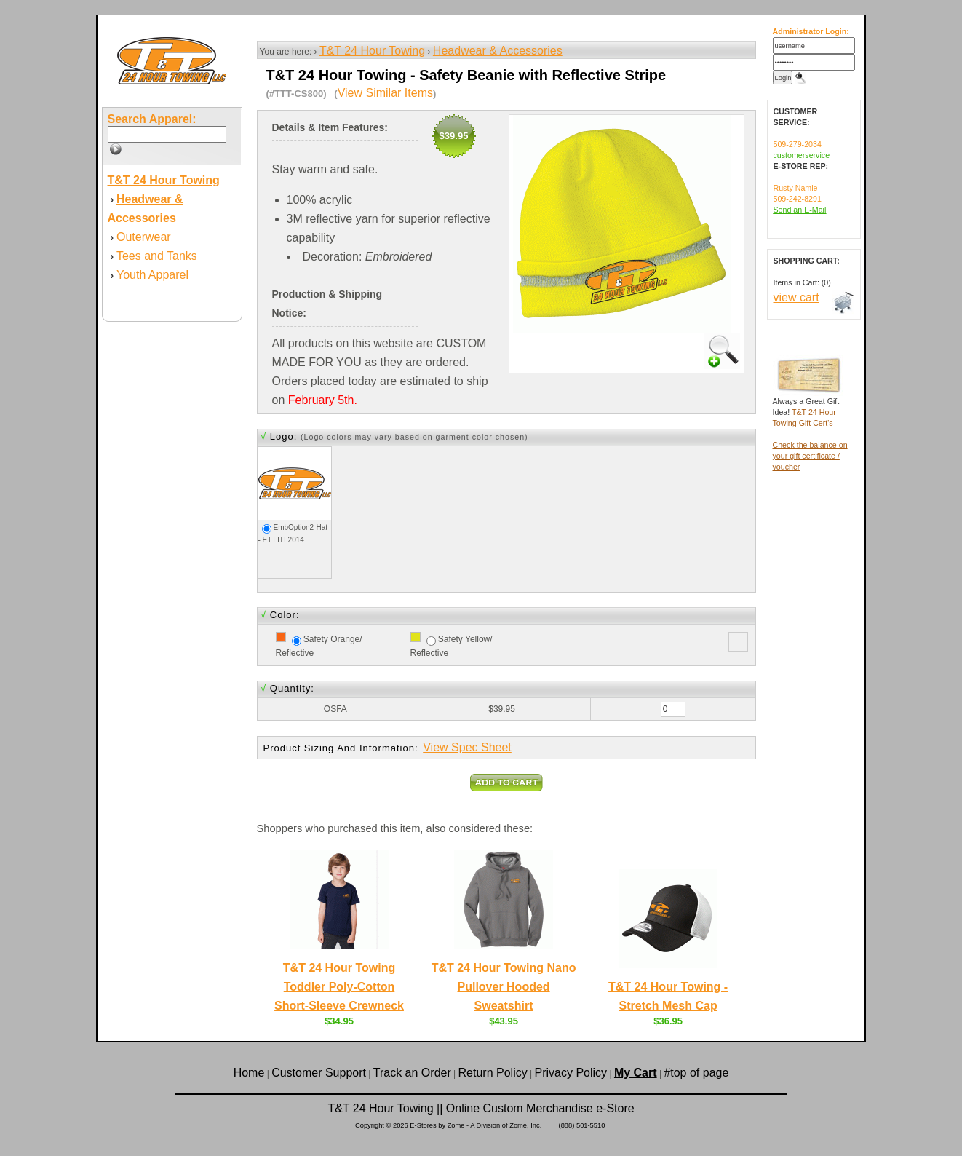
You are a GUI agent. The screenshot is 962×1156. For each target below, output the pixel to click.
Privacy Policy (571, 1072)
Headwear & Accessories (498, 50)
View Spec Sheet (467, 747)
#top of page (696, 1072)
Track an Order (412, 1072)
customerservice (802, 155)
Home (249, 1072)
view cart (796, 297)
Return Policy (493, 1072)
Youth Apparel (152, 275)
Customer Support (318, 1072)
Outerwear (143, 237)
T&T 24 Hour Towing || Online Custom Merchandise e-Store (480, 1108)
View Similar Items (385, 93)
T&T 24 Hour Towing (372, 50)
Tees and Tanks (156, 256)
